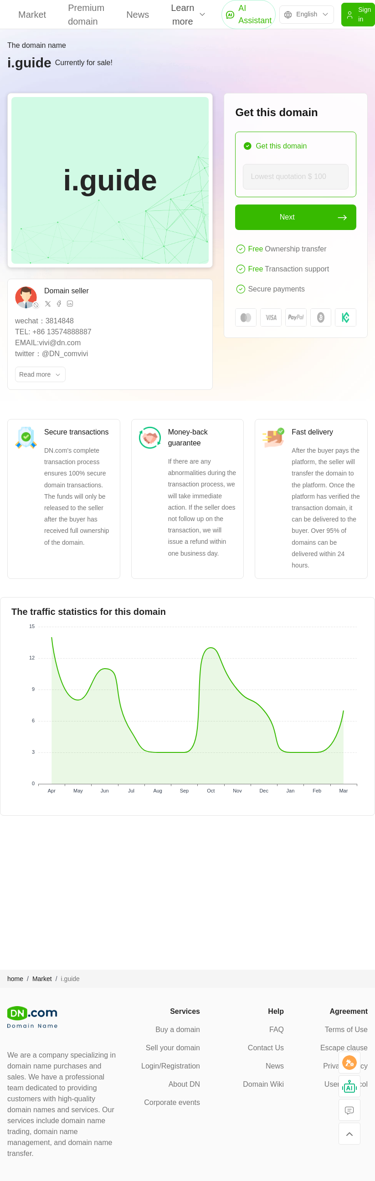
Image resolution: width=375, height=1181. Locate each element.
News (137, 15)
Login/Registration (170, 1066)
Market (32, 15)
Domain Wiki (263, 1084)
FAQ (276, 1029)
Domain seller (66, 291)
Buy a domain (177, 1029)
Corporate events (172, 1102)
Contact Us (266, 1048)
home (15, 978)
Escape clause (344, 1048)
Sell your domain (173, 1048)
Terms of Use (346, 1029)
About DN (184, 1084)
